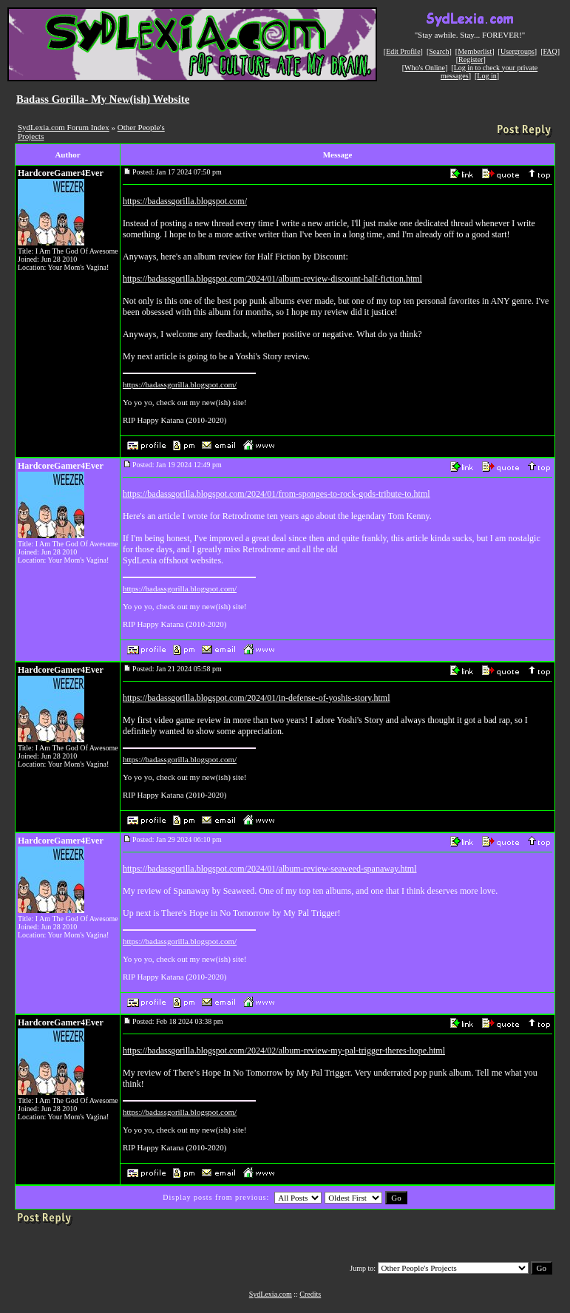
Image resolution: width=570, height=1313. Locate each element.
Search (439, 51)
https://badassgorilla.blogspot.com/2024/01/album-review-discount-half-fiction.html (272, 279)
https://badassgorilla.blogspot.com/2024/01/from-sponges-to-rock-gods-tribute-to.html (276, 494)
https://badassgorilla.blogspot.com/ (185, 201)
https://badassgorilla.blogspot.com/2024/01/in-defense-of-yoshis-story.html (256, 698)
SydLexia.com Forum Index (63, 127)
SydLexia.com (270, 1294)
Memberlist (475, 51)
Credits (310, 1294)
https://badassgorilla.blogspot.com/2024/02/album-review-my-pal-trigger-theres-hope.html (284, 1050)
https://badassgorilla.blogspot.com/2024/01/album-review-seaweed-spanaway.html (269, 869)
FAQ (550, 51)
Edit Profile (403, 51)
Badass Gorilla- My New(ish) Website (102, 99)
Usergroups (518, 51)
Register (470, 59)
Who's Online (424, 68)
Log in (486, 76)
